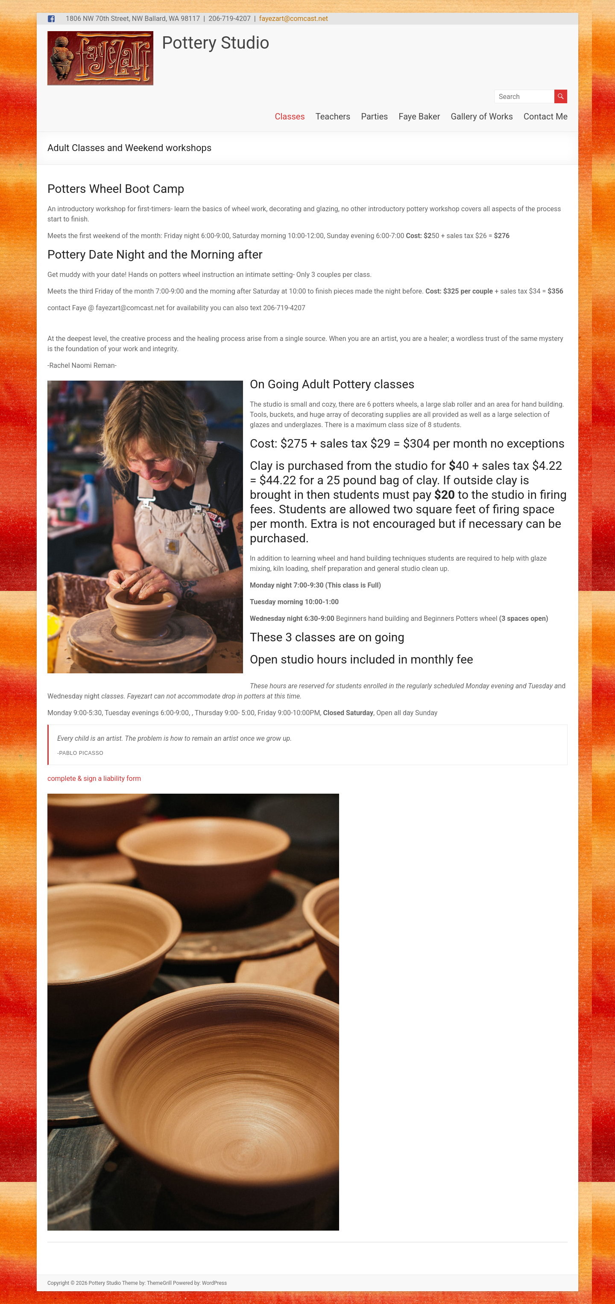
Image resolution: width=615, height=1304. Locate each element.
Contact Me (546, 116)
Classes (290, 116)
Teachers (333, 116)
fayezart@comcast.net (293, 19)
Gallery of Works (482, 116)
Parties (374, 116)
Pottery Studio (215, 43)
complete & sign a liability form (94, 778)
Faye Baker (419, 116)
